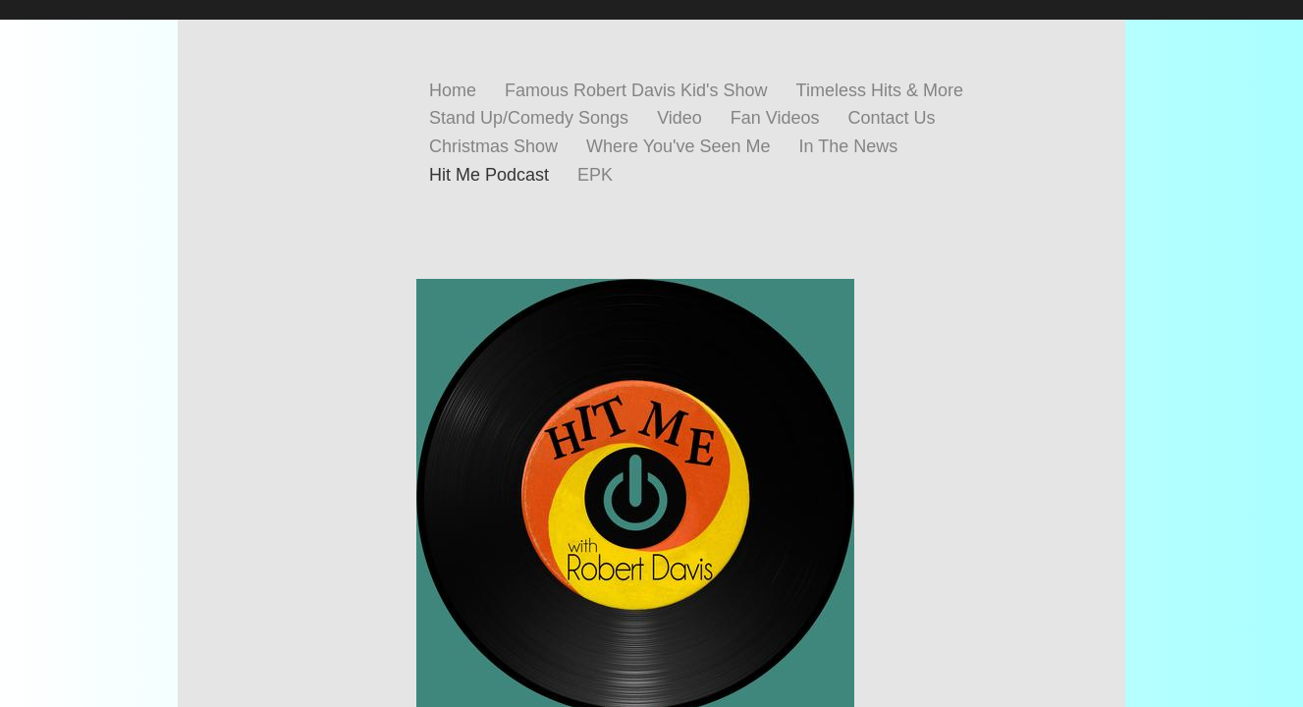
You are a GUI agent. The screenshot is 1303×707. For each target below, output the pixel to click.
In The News (848, 146)
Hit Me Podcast (489, 175)
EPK (595, 175)
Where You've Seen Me (678, 146)
